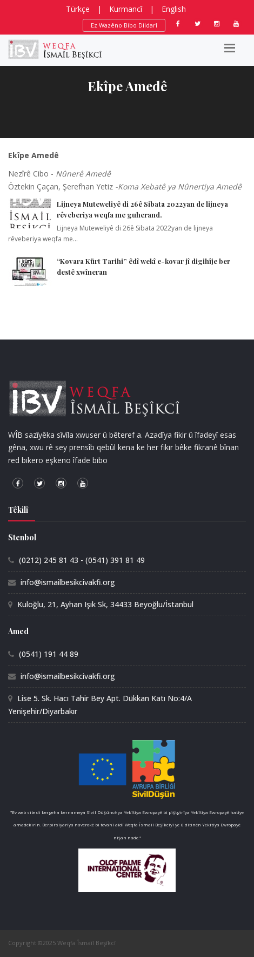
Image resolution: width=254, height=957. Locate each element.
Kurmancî (125, 9)
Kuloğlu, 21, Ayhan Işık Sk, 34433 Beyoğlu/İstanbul (105, 604)
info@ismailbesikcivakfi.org (68, 582)
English (174, 9)
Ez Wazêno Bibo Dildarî (124, 25)
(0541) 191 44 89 (48, 654)
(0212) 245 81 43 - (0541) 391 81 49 (82, 560)
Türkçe (78, 9)
